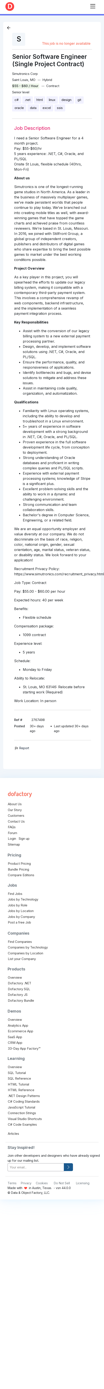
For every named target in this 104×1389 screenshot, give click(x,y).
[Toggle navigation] (93, 5)
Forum (12, 833)
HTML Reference (21, 1090)
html (39, 100)
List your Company (22, 959)
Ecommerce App (20, 1031)
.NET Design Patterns (24, 1096)
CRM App (15, 1043)
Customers (16, 815)
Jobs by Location (21, 911)
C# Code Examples (22, 1124)
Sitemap (14, 844)
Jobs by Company (21, 917)
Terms (12, 1183)
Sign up (24, 838)
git (79, 100)
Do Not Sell (62, 1183)
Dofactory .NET (19, 983)
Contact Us (16, 821)
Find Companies (20, 942)
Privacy (26, 1183)
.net (27, 100)
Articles (13, 1134)
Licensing (82, 1183)
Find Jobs (15, 894)
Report (21, 748)
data (33, 108)
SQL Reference (19, 1078)
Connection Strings (22, 1113)
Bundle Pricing (18, 869)
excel (47, 108)
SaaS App (15, 1037)
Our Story (15, 810)
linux (52, 100)
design (66, 100)
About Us (15, 804)
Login (12, 838)
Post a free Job (19, 922)
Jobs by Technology (23, 899)
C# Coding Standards (24, 1101)
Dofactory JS (18, 995)
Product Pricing (19, 863)
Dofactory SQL (19, 989)
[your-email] (36, 1167)
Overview (15, 977)
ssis (60, 108)
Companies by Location (25, 953)
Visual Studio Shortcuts (25, 1119)
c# (17, 100)
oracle (19, 108)
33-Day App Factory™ (24, 1048)
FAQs (12, 827)
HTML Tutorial (18, 1084)
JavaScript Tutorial (21, 1107)
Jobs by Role (17, 905)
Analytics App (18, 1025)
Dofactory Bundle (21, 1000)
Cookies (42, 1183)
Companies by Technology (28, 947)
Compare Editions (21, 875)
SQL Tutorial (17, 1073)
